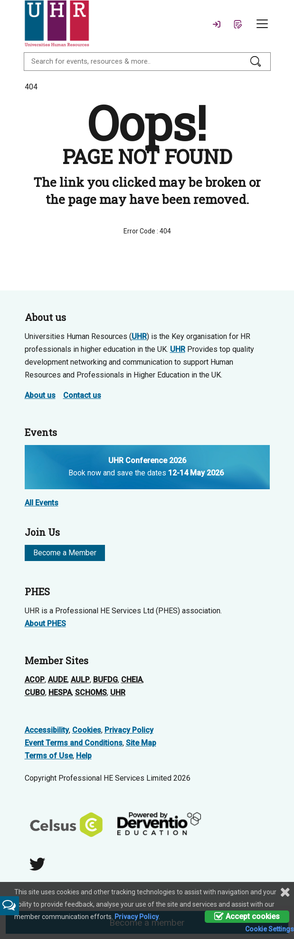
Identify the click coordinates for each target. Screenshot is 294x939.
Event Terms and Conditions (74, 742)
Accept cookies (247, 916)
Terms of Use (49, 755)
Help (84, 755)
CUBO (35, 692)
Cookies (86, 730)
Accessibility (47, 730)
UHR (139, 336)
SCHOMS (91, 692)
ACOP (35, 679)
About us (40, 395)
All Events (41, 502)
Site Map (141, 742)
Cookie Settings (269, 929)
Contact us (82, 395)
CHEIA (131, 679)
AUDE (57, 679)
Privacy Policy (128, 730)
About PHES (45, 623)
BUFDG (105, 679)
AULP (80, 679)
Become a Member (64, 552)
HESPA (60, 692)
